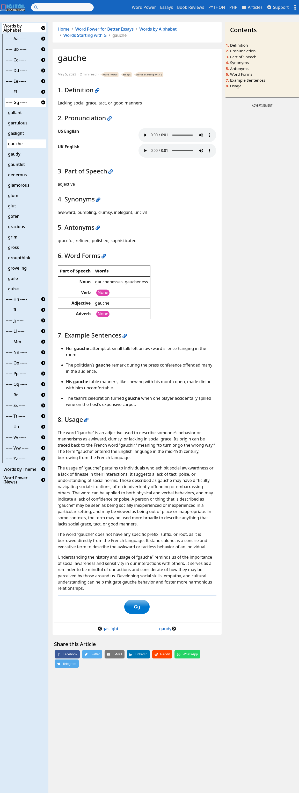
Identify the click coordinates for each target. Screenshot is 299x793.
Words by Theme (20, 469)
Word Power (144, 7)
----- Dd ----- (16, 70)
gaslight (16, 133)
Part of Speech (243, 56)
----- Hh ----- (16, 299)
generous (17, 175)
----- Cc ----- (16, 60)
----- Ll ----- (15, 331)
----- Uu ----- (16, 427)
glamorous (18, 185)
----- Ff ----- (15, 92)
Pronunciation (243, 50)
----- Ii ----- (15, 310)
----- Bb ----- (16, 49)
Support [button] (278, 7)
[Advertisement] (262, 186)
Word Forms (241, 74)
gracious (16, 226)
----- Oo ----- (16, 363)
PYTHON (216, 7)
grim (12, 237)
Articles (252, 7)
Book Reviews (190, 7)
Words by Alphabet (12, 28)
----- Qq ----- (16, 384)
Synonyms (239, 62)
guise (13, 289)
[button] (43, 28)
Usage (236, 85)
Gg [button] (137, 607)
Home (64, 29)
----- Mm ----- (17, 342)
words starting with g (149, 74)
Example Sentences (247, 80)
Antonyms (239, 68)
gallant (15, 112)
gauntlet (16, 164)
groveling (17, 268)
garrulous (17, 123)
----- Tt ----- (15, 416)
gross (13, 247)
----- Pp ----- (16, 373)
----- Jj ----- (15, 320)
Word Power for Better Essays (104, 29)
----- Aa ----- (16, 38)
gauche (15, 143)
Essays (166, 7)
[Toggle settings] (295, 7)
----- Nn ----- (16, 352)
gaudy (14, 154)
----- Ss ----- (15, 405)
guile (13, 278)
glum (13, 195)
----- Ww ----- (17, 448)
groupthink (19, 258)
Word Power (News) (15, 480)
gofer (13, 216)
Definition (239, 45)
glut (12, 206)
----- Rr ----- (16, 395)
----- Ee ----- (16, 81)
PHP (233, 7)
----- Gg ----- (16, 102)
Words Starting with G (85, 35)
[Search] (62, 7)
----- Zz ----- (16, 458)
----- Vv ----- (16, 437)
